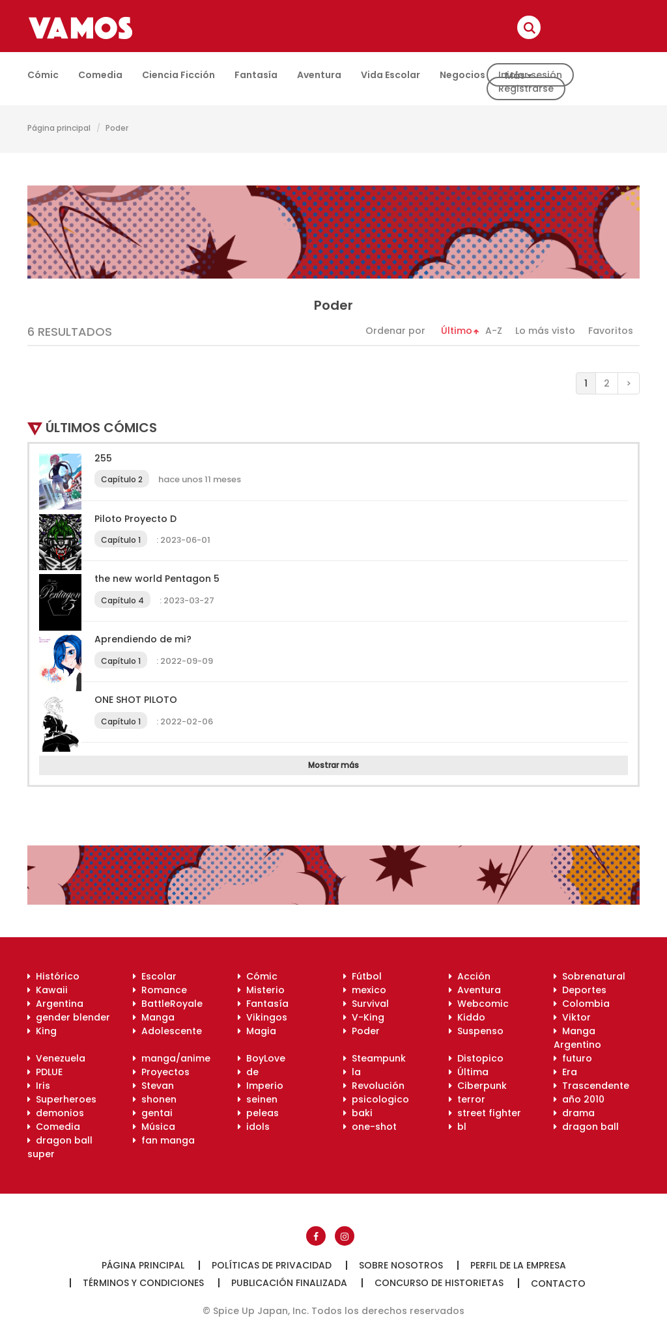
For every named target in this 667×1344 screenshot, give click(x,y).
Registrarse (526, 88)
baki (358, 1112)
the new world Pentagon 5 (157, 578)
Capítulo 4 (122, 600)
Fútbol (362, 976)
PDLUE (45, 1071)
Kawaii (47, 989)
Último (456, 330)
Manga (154, 1017)
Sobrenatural (589, 976)
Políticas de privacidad (272, 1265)
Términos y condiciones (143, 1282)
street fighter (485, 1112)
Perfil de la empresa (518, 1265)
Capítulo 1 (121, 539)
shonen (155, 1099)
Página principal (59, 127)
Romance (160, 989)
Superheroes (61, 1099)
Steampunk (374, 1058)
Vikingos (262, 1017)
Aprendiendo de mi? (143, 639)
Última (469, 1071)
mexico (364, 989)
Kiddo (467, 1017)
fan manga (164, 1140)
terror (467, 1099)
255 (103, 458)
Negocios (462, 74)
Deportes (580, 989)
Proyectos (161, 1071)
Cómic (43, 74)
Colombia (582, 1003)
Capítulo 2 (122, 479)
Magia (257, 1030)
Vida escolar (390, 74)
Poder (117, 127)
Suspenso (476, 1030)
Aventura (319, 74)
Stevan (153, 1085)
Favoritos (610, 330)
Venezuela (56, 1058)
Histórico (53, 976)
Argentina (55, 1003)
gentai (153, 1112)
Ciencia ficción (178, 74)
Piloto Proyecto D (135, 518)
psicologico (376, 1099)
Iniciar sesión (530, 74)
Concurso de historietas (439, 1282)
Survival (366, 1003)
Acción (469, 976)
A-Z (493, 330)
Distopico (476, 1058)
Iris (38, 1085)
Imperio (260, 1085)
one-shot (370, 1126)
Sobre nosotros (401, 1265)
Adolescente (167, 1030)
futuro (573, 1058)
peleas (258, 1112)
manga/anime (171, 1058)
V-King (363, 1017)
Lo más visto (545, 330)
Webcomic (479, 1003)
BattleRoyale (168, 1003)
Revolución (373, 1085)
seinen (257, 1099)
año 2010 (579, 1099)
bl (457, 1126)
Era (565, 1071)
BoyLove (261, 1058)
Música (154, 1126)
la (352, 1071)
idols (254, 1126)
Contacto (558, 1283)
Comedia (100, 74)
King (42, 1030)
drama (574, 1112)
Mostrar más (333, 765)
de (248, 1071)
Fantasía (255, 74)
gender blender (68, 1017)
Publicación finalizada (289, 1282)
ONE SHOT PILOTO (135, 699)
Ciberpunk (478, 1085)
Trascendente (591, 1085)
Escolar (155, 976)
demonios (55, 1112)
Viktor (572, 1017)
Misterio (261, 989)
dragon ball (586, 1126)
